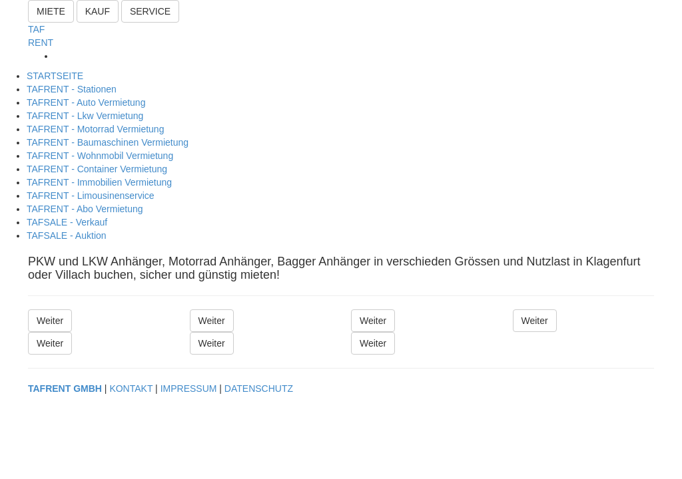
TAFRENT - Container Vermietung (97, 169)
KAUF (97, 11)
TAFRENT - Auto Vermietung (86, 102)
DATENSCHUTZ (258, 388)
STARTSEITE (55, 76)
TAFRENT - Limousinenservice (91, 195)
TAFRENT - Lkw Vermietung (85, 115)
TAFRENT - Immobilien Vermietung (99, 182)
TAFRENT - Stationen (72, 89)
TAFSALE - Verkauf (67, 222)
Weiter (50, 320)
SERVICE (150, 11)
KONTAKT (131, 388)
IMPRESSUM (189, 388)
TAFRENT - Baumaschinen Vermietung (107, 142)
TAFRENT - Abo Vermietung (85, 209)
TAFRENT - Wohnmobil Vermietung (100, 155)
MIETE (51, 11)
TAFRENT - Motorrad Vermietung (95, 129)
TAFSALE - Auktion (67, 235)
